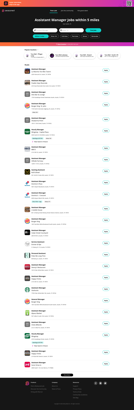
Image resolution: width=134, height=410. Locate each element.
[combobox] (45, 30)
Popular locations (31, 50)
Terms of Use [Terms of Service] (77, 392)
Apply (106, 70)
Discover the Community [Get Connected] (38, 389)
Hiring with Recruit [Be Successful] (37, 392)
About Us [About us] (55, 386)
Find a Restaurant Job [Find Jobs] (37, 386)
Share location (61, 44)
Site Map (75, 398)
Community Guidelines (80, 395)
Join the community (67, 11)
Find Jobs (93, 30)
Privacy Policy (77, 389)
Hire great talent (82, 11)
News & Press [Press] (56, 389)
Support (75, 386)
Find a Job (53, 11)
